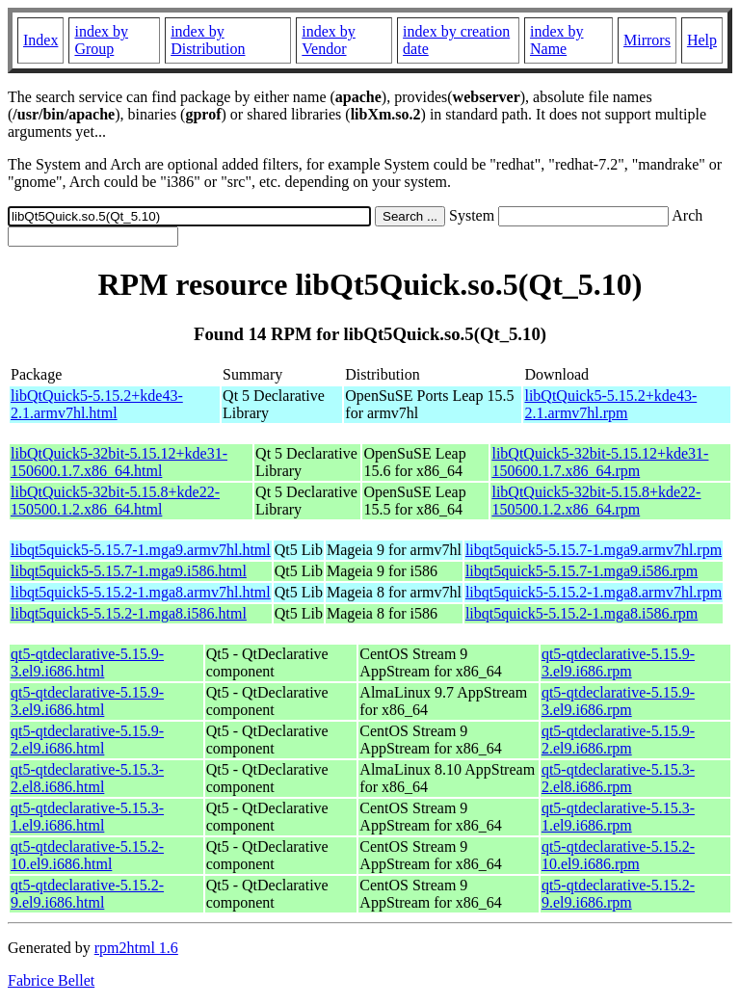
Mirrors (647, 40)
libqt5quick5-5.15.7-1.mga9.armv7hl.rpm (593, 550)
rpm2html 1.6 (136, 947)
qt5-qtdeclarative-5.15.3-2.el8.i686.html (87, 778)
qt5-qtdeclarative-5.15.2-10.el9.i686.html (87, 855)
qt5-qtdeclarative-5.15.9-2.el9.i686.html (87, 739)
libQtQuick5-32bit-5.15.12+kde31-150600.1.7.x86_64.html (119, 462)
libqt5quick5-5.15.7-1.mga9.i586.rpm (581, 571)
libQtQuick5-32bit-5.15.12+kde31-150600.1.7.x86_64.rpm (599, 462)
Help (702, 40)
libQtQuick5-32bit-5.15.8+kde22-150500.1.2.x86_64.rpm (595, 500)
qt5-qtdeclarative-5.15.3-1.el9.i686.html (87, 816)
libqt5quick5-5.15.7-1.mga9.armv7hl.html (141, 550)
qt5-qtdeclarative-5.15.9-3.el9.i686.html (87, 662)
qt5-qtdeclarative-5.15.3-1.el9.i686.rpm (618, 816)
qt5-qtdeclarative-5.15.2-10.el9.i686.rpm (618, 855)
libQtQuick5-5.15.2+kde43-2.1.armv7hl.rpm (610, 404)
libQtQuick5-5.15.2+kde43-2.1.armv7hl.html (97, 404)
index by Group (101, 40)
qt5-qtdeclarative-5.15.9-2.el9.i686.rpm (618, 739)
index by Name (557, 40)
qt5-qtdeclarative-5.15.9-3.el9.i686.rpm (618, 662)
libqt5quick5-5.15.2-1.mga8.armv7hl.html (141, 592)
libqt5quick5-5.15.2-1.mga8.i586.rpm (581, 613)
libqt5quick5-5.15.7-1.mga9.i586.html (129, 571)
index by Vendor (329, 40)
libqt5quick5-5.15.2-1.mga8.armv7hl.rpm (593, 592)
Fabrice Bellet (51, 980)
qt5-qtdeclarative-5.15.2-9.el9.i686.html (87, 894)
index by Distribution (208, 40)
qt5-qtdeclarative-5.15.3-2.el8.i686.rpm (618, 778)
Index (40, 40)
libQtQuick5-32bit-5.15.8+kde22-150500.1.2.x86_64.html (115, 500)
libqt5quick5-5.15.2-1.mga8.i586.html (129, 613)
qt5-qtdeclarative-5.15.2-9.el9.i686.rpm (618, 894)
